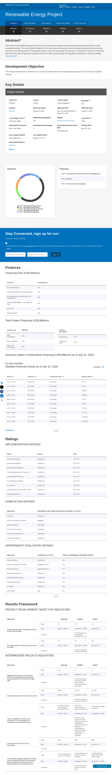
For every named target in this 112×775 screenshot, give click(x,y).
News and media (63, 23)
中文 (92, 7)
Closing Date (86, 125)
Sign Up (56, 254)
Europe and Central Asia (65, 121)
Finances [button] (46, 30)
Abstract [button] (13, 30)
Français (74, 7)
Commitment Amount (17, 125)
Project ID (13, 100)
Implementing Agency (42, 117)
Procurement (30, 23)
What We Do (10, 5)
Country (12, 108)
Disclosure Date (39, 108)
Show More (11, 56)
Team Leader (62, 100)
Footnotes (9, 430)
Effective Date (87, 108)
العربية (81, 7)
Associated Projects (17, 142)
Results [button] (79, 30)
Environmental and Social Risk (67, 126)
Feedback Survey (102, 766)
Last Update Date (40, 135)
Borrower (85, 100)
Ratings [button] (62, 30)
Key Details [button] (30, 30)
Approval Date (63, 108)
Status (35, 100)
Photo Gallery (80, 23)
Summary (13, 23)
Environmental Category (42, 125)
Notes (11, 149)
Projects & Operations (22, 5)
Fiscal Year (86, 117)
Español (67, 7)
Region (60, 117)
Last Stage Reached (17, 135)
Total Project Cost (17, 117)
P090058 (12, 145)
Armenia (12, 111)
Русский (87, 7)
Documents (46, 23)
